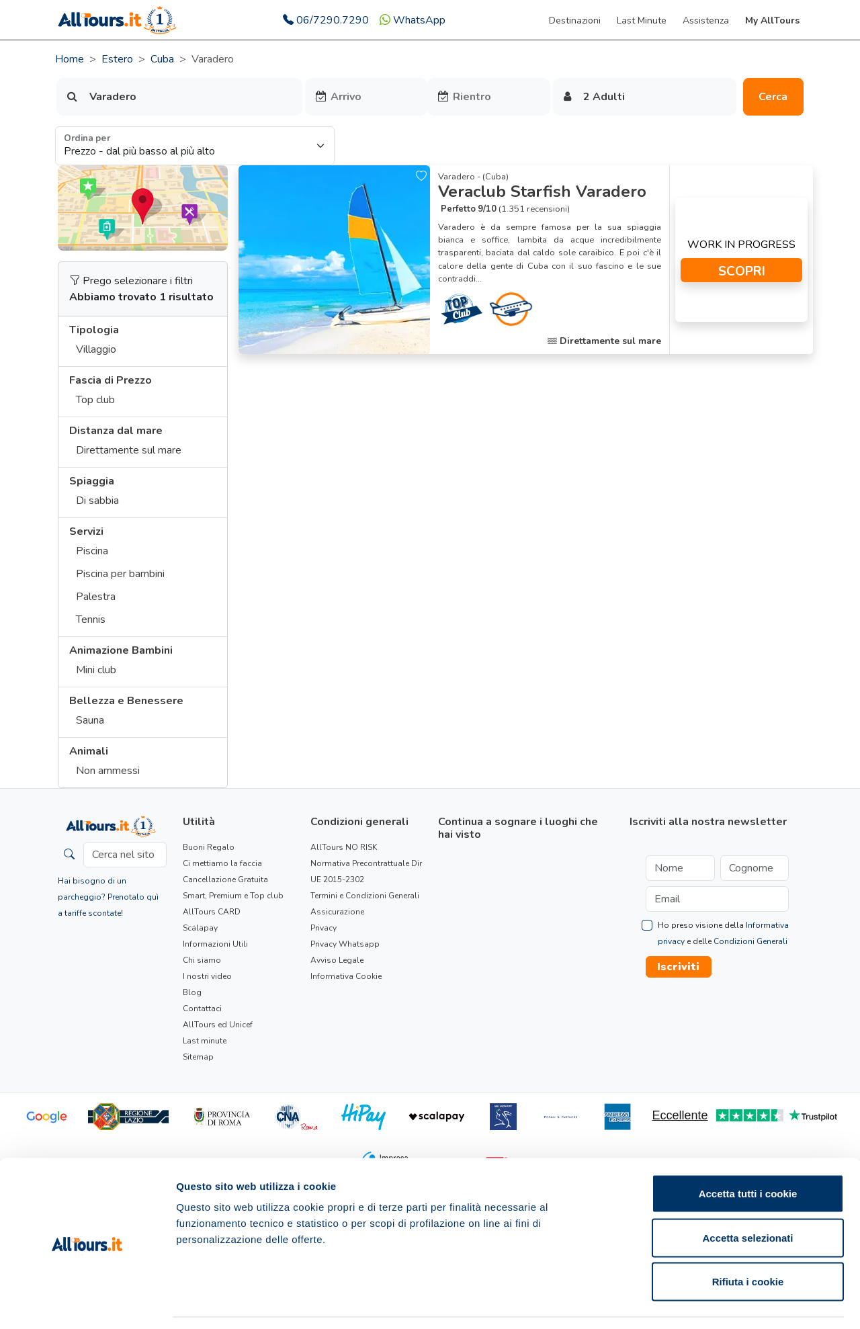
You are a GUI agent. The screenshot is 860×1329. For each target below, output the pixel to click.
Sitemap (198, 1057)
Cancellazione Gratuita (225, 879)
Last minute (204, 1040)
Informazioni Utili (215, 944)
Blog (192, 992)
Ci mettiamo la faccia (222, 863)
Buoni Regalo (208, 847)
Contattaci (202, 1008)
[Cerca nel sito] (125, 854)
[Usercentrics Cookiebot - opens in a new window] (87, 1303)
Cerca (773, 96)
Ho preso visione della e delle (723, 933)
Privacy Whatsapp (345, 944)
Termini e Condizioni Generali (364, 895)
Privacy (323, 928)
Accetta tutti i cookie (748, 1152)
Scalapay (200, 928)
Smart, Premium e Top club (233, 895)
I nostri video (207, 976)
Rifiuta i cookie (748, 1240)
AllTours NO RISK (343, 847)
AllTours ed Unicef (218, 1024)
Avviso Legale (336, 960)
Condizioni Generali (750, 941)
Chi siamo (202, 960)
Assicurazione (337, 911)
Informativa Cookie (346, 976)
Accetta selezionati (747, 1197)
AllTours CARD (212, 911)
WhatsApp (412, 20)
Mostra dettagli (707, 1302)
